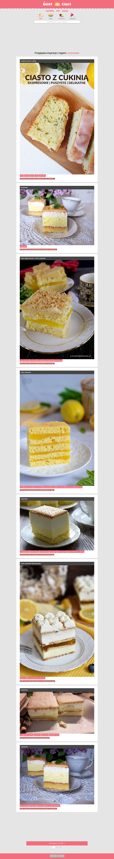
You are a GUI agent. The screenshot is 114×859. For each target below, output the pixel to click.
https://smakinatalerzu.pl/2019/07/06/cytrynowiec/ (41, 554)
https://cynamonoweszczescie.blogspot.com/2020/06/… (43, 249)
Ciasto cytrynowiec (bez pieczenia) (31, 563)
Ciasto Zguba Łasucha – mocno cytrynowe (33, 258)
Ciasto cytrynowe (26, 372)
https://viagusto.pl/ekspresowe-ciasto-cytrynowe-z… (42, 178)
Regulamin (54, 856)
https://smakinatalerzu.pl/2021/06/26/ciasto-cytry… (41, 490)
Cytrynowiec (24, 187)
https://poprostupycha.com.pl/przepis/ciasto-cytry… (42, 681)
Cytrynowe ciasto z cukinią (28, 61)
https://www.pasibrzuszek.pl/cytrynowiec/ (39, 738)
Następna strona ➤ (57, 843)
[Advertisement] (57, 36)
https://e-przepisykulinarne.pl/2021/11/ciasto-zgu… (41, 363)
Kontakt (61, 856)
